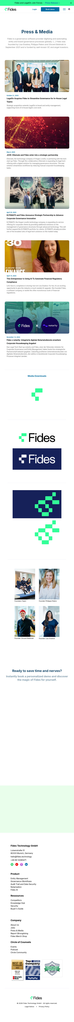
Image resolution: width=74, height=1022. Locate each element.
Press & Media (17, 930)
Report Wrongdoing (19, 933)
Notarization (16, 887)
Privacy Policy (44, 1006)
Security (14, 906)
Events (14, 947)
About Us (15, 925)
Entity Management (19, 878)
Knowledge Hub (18, 903)
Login (34, 9)
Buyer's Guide (17, 909)
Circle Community (19, 952)
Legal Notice (29, 1006)
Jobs (13, 928)
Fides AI (14, 890)
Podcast (14, 949)
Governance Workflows (21, 881)
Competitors (16, 900)
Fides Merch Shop (19, 936)
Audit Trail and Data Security (23, 884)
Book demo (50, 9)
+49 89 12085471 (18, 860)
